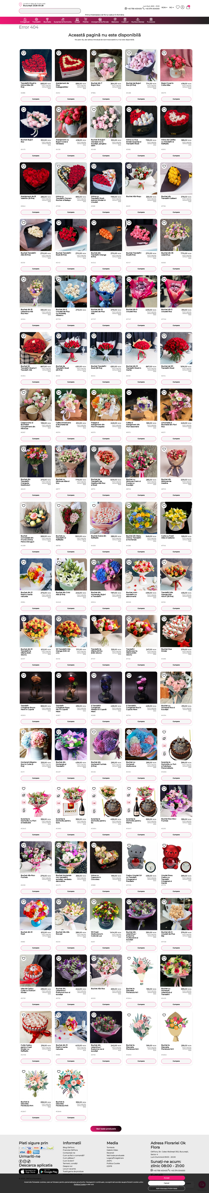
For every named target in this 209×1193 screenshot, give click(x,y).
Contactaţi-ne (69, 1153)
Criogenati (24, 22)
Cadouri (124, 22)
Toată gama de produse (73, 1171)
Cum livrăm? (68, 1161)
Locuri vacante (69, 1169)
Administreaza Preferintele (166, 1188)
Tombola (110, 1147)
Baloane (115, 22)
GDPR (109, 1166)
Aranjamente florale (100, 22)
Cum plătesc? (69, 1158)
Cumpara (35, 99)
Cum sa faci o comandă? (73, 1155)
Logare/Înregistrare (115, 1158)
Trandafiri (36, 22)
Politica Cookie (80, 1184)
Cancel (166, 1183)
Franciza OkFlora (70, 1150)
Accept (166, 1178)
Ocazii (77, 22)
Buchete (47, 22)
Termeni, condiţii (70, 1163)
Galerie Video (112, 1150)
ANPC (109, 1161)
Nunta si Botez (137, 22)
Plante (85, 22)
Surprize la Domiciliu (63, 22)
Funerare (151, 22)
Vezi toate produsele (106, 1129)
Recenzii (110, 1153)
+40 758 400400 (133, 8)
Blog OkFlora (68, 1147)
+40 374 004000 (151, 8)
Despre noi (67, 1166)
